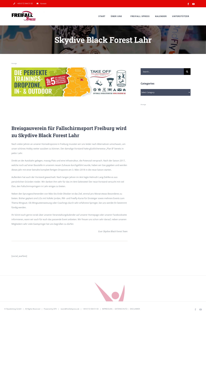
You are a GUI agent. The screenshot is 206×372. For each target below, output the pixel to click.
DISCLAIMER (135, 309)
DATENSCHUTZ (121, 309)
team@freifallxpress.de (70, 309)
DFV (55, 309)
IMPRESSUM (107, 309)
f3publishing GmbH (13, 309)
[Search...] (162, 71)
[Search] (187, 71)
